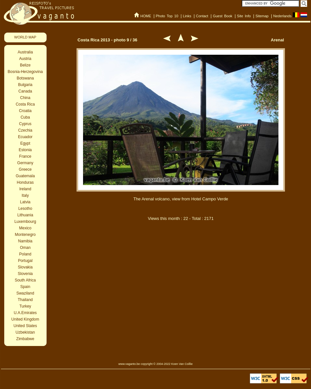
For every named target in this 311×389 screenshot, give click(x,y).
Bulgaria (25, 84)
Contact (202, 16)
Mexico (25, 228)
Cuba (25, 117)
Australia (25, 52)
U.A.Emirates (25, 312)
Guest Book (223, 16)
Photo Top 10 (167, 16)
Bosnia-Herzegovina (25, 71)
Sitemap (261, 16)
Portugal (25, 260)
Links (187, 16)
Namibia (25, 241)
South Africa (25, 280)
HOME (145, 16)
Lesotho (25, 208)
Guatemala (25, 176)
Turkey (25, 306)
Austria (25, 58)
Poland (25, 254)
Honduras (25, 182)
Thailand (25, 299)
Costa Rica (25, 104)
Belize (25, 65)
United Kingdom (25, 319)
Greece (25, 169)
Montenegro (25, 234)
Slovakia (25, 267)
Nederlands (282, 16)
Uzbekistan (25, 332)
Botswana (25, 78)
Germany (25, 163)
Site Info (244, 16)
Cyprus (25, 124)
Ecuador (25, 137)
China (25, 97)
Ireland (25, 189)
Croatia (25, 110)
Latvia (25, 202)
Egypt (25, 143)
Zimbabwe (25, 339)
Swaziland (25, 293)
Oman (25, 247)
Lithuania (25, 215)
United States (25, 326)
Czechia (25, 130)
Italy (25, 195)
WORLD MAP (25, 37)
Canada (25, 91)
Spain (25, 286)
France (25, 156)
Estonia (25, 150)
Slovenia (25, 273)
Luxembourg (25, 221)
